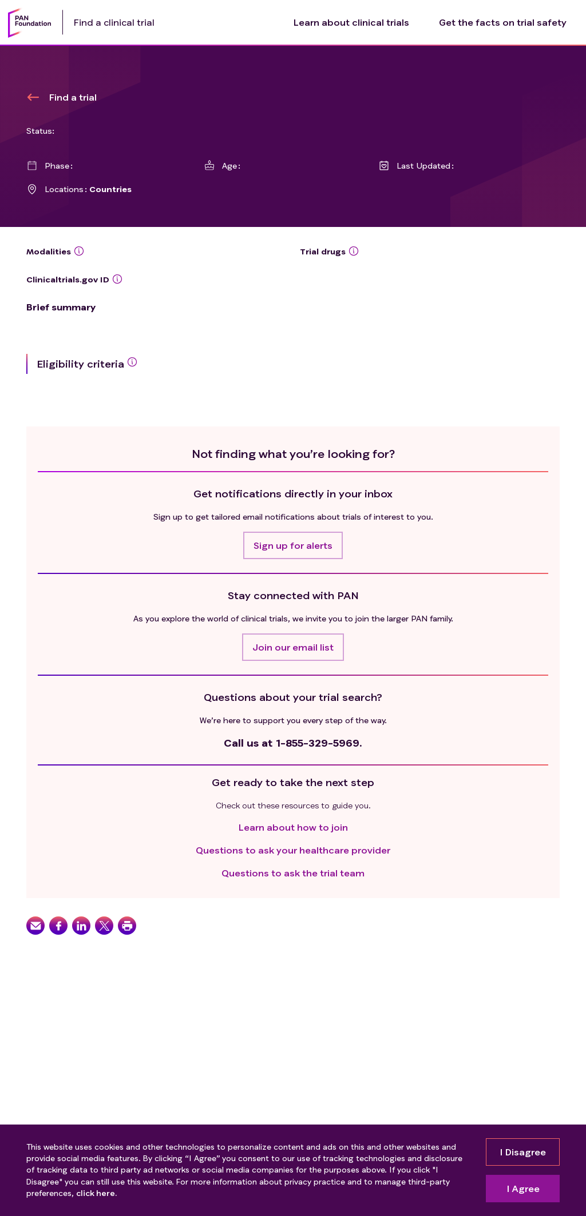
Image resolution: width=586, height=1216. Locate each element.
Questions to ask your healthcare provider (293, 849)
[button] (293, 545)
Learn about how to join (293, 827)
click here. (96, 1193)
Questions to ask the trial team (293, 872)
